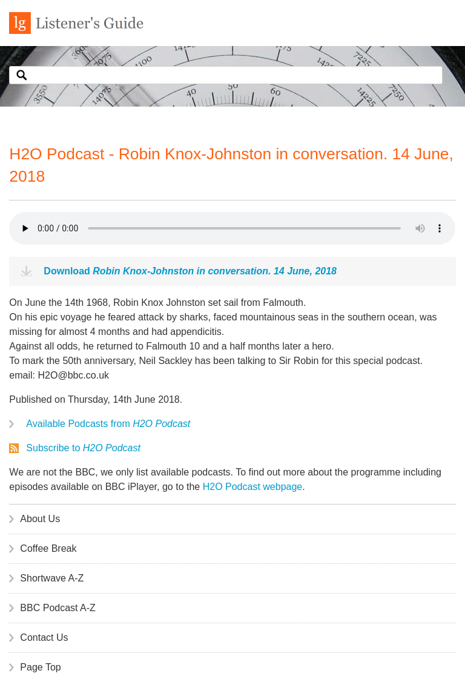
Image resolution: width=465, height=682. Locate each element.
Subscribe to (83, 448)
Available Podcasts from (108, 424)
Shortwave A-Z (52, 578)
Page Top (40, 667)
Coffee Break (48, 548)
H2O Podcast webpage (253, 487)
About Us (40, 519)
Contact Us (44, 637)
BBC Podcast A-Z (58, 608)
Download (190, 271)
